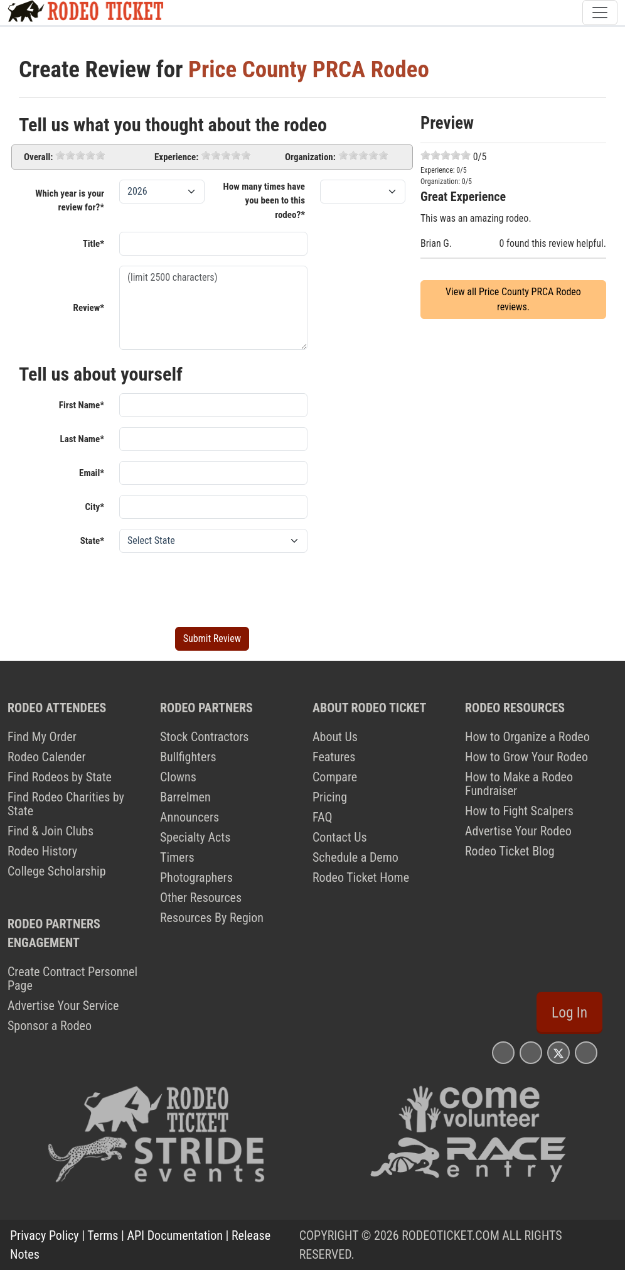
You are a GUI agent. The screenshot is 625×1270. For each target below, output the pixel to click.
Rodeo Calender (47, 756)
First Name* (81, 405)
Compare (334, 776)
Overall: (38, 157)
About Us (335, 736)
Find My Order (42, 736)
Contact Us (339, 837)
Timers (177, 857)
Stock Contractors (204, 736)
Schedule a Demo (355, 857)
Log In (569, 1012)
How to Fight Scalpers (519, 810)
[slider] (80, 155)
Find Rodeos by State (60, 776)
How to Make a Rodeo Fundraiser (519, 783)
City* (94, 507)
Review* (88, 307)
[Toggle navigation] (599, 12)
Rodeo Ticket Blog (510, 851)
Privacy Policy (44, 1235)
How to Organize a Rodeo (527, 736)
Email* (91, 473)
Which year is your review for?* (69, 201)
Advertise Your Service (63, 1005)
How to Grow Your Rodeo (526, 756)
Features (333, 756)
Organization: (310, 157)
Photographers (196, 877)
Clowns (178, 776)
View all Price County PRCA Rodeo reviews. (513, 299)
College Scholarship (57, 871)
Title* (93, 243)
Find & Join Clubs (50, 831)
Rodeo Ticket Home (360, 877)
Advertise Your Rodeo (518, 831)
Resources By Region (212, 917)
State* (92, 540)
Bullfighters (188, 756)
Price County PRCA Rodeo (308, 69)
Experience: (176, 157)
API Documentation (175, 1235)
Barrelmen (185, 797)
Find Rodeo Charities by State (66, 804)
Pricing (329, 797)
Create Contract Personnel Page (72, 978)
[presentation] (214, 587)
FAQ (322, 817)
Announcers (189, 817)
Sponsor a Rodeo (50, 1025)
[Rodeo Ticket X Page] (558, 1052)
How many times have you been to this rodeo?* (264, 200)
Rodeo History (42, 851)
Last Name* (82, 439)
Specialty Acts (195, 837)
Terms (102, 1235)
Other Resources (201, 897)
